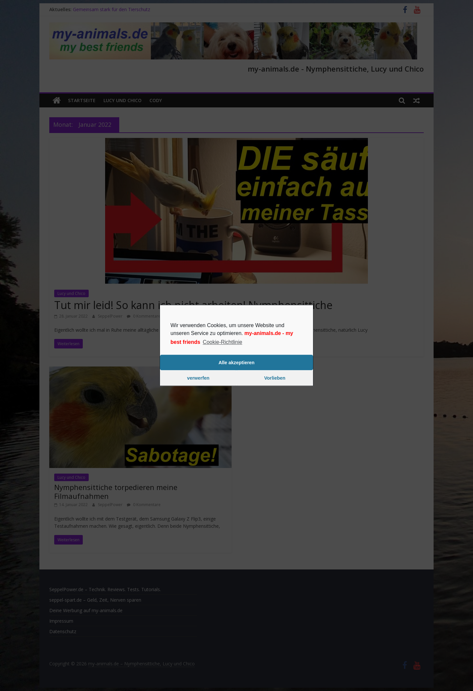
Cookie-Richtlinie (222, 342)
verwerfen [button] (198, 378)
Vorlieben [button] (274, 378)
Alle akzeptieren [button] (236, 362)
